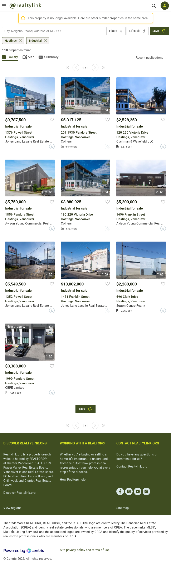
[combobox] (53, 31)
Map (31, 57)
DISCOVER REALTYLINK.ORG (25, 443)
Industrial (35, 40)
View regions (12, 508)
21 (159, 192)
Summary (51, 57)
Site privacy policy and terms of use (84, 550)
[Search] (153, 5)
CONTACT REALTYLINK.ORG (137, 443)
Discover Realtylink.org (19, 493)
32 (48, 192)
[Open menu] (4, 5)
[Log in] (165, 5)
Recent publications (149, 58)
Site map (122, 508)
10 (159, 110)
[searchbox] (51, 31)
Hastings (11, 40)
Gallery (13, 57)
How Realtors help (73, 479)
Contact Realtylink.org (131, 466)
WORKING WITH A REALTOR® (82, 443)
